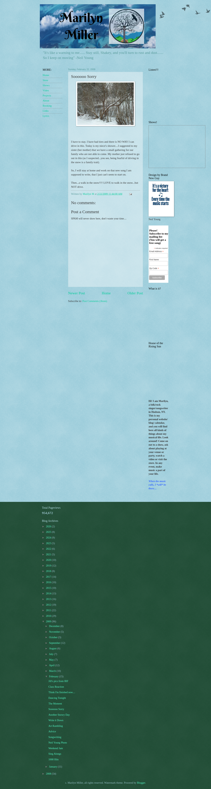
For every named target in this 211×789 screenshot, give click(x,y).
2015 (49, 588)
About (46, 100)
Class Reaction (56, 686)
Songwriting (54, 737)
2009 (49, 621)
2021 (49, 554)
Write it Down (55, 720)
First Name (154, 259)
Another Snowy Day (59, 714)
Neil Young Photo (57, 742)
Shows (46, 85)
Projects (47, 95)
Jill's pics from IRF (58, 681)
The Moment (55, 703)
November (55, 631)
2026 (49, 526)
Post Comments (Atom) (94, 301)
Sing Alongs (54, 753)
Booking (47, 105)
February (54, 676)
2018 (49, 571)
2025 (49, 532)
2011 (49, 610)
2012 (49, 604)
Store (45, 80)
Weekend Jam (55, 748)
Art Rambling (55, 726)
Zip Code (154, 268)
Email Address (156, 251)
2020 (49, 560)
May (52, 659)
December (54, 626)
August (53, 648)
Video (46, 90)
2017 (49, 576)
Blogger (141, 782)
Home (106, 293)
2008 (49, 773)
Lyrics (46, 116)
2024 (49, 537)
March (53, 671)
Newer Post (76, 293)
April (52, 665)
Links (46, 110)
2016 (49, 582)
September (55, 643)
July (51, 654)
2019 (49, 565)
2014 (49, 593)
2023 (49, 543)
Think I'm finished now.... (61, 692)
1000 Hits (53, 759)
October (53, 637)
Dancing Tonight (57, 698)
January (53, 766)
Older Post (135, 293)
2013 (49, 599)
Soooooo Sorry (56, 709)
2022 (49, 548)
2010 (49, 616)
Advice (52, 731)
